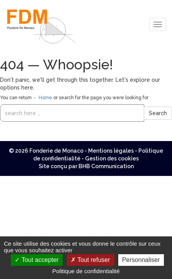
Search (158, 113)
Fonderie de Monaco (56, 151)
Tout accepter (36, 260)
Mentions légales (111, 151)
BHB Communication (106, 166)
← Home (42, 97)
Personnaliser (141, 260)
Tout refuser (90, 260)
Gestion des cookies (112, 158)
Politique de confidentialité (85, 271)
